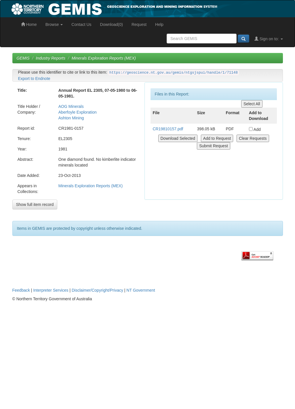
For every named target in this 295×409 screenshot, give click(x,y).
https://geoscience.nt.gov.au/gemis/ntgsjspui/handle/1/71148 (173, 73)
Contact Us (81, 24)
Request (139, 24)
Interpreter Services (50, 290)
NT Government (140, 290)
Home (29, 24)
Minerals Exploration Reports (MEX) (104, 58)
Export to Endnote (34, 78)
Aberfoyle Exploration (77, 112)
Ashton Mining (71, 118)
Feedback (21, 290)
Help (159, 24)
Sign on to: (268, 39)
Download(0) (111, 24)
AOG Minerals (71, 106)
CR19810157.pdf (168, 129)
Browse (54, 24)
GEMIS (23, 58)
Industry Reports (50, 58)
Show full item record (35, 204)
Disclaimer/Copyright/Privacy (97, 290)
